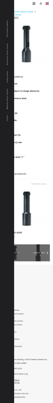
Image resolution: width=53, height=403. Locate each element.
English (47, 3)
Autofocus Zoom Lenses (7, 54)
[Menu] (34, 3)
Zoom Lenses (7, 77)
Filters (7, 118)
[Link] (41, 3)
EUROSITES (20, 397)
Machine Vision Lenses (22, 11)
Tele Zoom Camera (7, 29)
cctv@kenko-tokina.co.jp (17, 374)
